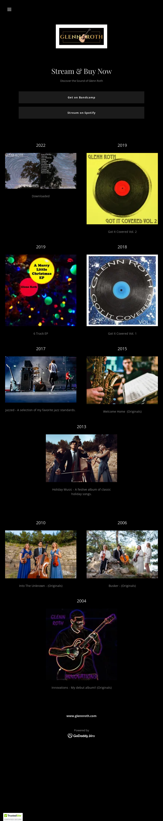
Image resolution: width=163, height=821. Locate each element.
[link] (81, 36)
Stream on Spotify (81, 113)
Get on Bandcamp (81, 97)
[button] (9, 9)
